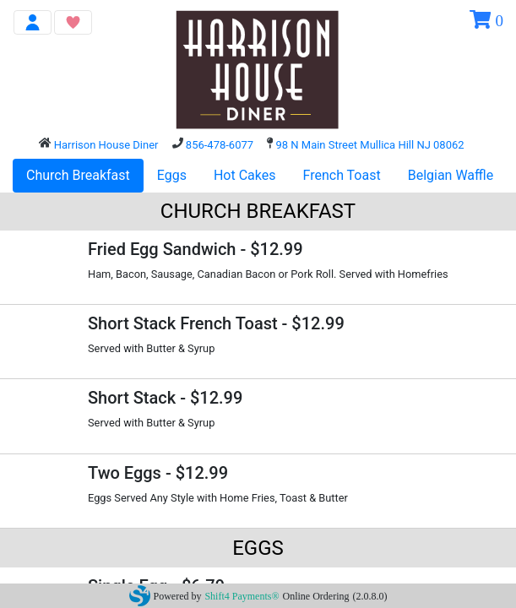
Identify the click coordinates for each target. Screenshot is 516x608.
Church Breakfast (78, 175)
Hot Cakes (245, 175)
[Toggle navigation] (33, 22)
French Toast (342, 175)
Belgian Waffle (451, 175)
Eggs (172, 175)
